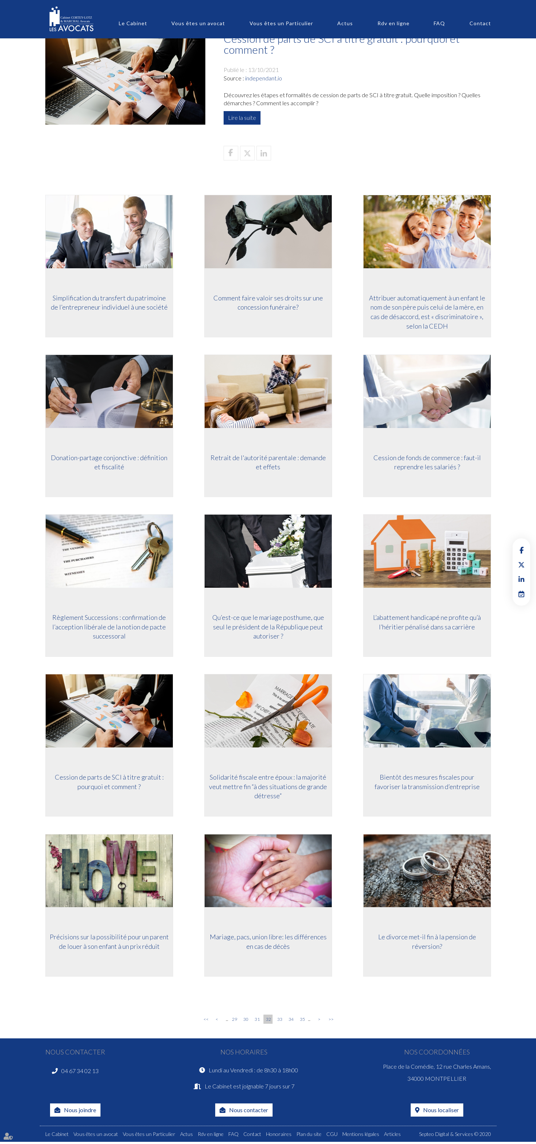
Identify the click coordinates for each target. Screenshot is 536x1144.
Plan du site (309, 1136)
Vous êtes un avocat (198, 23)
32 (268, 1021)
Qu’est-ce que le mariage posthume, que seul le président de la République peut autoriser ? (268, 627)
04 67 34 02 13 (80, 1072)
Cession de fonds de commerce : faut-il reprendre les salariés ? (427, 462)
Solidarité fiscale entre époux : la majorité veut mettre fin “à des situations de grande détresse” (268, 787)
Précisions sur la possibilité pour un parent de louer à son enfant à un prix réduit (109, 942)
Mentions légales (360, 1136)
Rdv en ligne (393, 23)
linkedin (521, 579)
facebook (521, 550)
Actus (345, 23)
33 (279, 1021)
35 (302, 1021)
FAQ (439, 23)
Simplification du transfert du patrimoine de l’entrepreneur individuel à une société (109, 302)
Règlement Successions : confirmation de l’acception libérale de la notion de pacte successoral (109, 627)
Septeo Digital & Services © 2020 (455, 1136)
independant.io (263, 78)
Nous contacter (248, 1111)
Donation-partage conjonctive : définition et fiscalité (109, 462)
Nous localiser (441, 1111)
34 (291, 1021)
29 (234, 1021)
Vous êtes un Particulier (281, 23)
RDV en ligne (521, 594)
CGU (332, 1136)
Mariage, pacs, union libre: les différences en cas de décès (268, 942)
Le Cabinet (133, 23)
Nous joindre (80, 1111)
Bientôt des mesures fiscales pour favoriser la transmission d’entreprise (427, 782)
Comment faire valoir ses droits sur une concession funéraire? (268, 302)
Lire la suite (242, 117)
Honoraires (279, 1136)
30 (245, 1021)
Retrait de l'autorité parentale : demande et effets (268, 462)
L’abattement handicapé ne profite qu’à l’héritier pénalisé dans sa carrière (427, 622)
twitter (521, 565)
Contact (480, 23)
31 (257, 1021)
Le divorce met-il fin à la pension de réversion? (427, 942)
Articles (392, 1136)
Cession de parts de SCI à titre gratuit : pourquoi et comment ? (109, 782)
